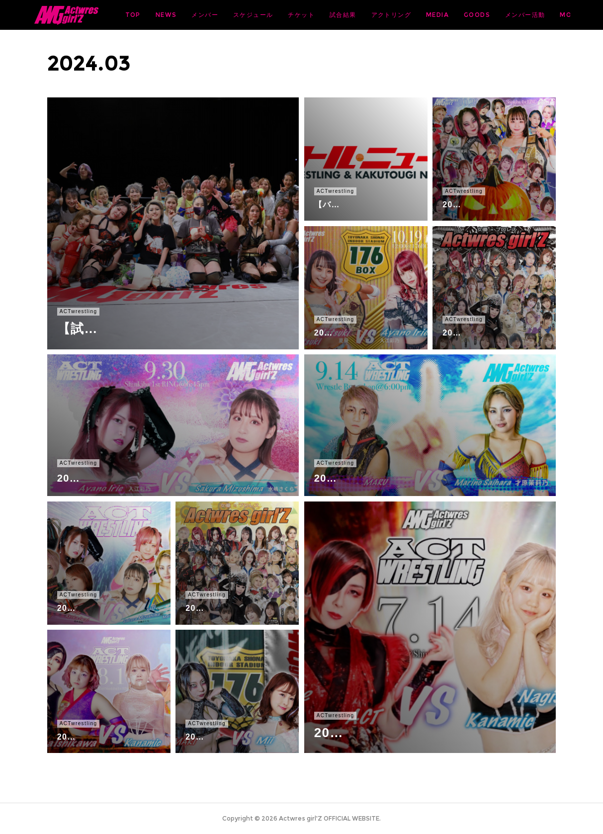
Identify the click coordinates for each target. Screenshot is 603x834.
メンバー (282, 14)
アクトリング (469, 14)
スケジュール (331, 14)
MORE (552, 14)
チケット (379, 14)
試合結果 (421, 14)
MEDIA (515, 14)
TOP (210, 14)
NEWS (244, 14)
